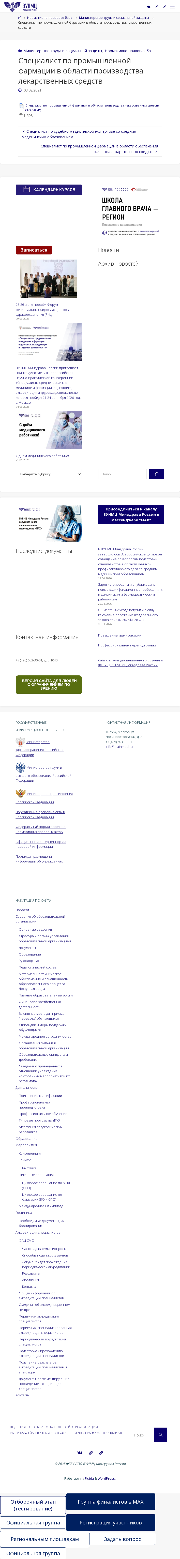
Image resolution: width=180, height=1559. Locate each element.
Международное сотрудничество (45, 1036)
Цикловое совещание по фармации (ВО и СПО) (42, 1197)
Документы (27, 947)
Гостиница (24, 1212)
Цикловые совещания (36, 1174)
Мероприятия (26, 1145)
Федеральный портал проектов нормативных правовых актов (41, 829)
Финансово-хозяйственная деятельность (40, 1004)
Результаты (31, 1273)
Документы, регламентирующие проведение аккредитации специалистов (44, 1383)
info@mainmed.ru (119, 746)
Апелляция (30, 1280)
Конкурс (25, 1160)
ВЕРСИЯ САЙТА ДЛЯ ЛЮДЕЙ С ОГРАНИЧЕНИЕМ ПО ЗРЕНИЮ (49, 684)
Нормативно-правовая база (49, 17)
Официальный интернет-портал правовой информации (41, 844)
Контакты (29, 1286)
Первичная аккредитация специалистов (39, 1318)
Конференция (30, 1153)
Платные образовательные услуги (46, 995)
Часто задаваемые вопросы (44, 1248)
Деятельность (26, 1087)
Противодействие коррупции (37, 1432)
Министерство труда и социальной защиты (114, 17)
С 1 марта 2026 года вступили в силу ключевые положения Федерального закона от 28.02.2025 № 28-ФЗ (128, 615)
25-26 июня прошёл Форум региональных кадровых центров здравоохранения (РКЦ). (42, 309)
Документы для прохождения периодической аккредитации (46, 1264)
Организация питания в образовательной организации (44, 1045)
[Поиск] (156, 474)
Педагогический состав (38, 967)
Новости (22, 909)
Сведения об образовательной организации (52, 1427)
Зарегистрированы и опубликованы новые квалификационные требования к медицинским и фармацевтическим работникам (130, 591)
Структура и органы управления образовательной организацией (45, 938)
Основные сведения (35, 929)
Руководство (29, 960)
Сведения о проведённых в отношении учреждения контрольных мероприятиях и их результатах (44, 1073)
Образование (30, 954)
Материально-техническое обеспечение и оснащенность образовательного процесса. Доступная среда (43, 981)
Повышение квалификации (119, 635)
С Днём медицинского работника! (42, 455)
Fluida (89, 1478)
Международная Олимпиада (41, 1206)
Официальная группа (33, 1522)
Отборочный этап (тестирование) (33, 1504)
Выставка (29, 1168)
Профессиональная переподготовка (127, 645)
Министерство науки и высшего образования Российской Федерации (43, 774)
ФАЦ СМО (26, 1240)
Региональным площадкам (45, 1538)
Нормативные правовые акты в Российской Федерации (40, 814)
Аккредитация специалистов (38, 1232)
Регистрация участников (111, 1522)
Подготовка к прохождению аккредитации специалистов (41, 1353)
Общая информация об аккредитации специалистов (41, 1295)
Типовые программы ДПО (39, 1120)
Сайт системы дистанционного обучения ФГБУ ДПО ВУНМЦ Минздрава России (130, 662)
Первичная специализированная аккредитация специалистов (45, 1330)
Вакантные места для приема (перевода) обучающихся (41, 1016)
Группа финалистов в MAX (111, 1501)
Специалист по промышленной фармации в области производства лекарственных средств (92, 105)
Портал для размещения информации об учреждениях (39, 859)
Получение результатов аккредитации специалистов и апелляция (43, 1367)
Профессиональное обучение (43, 1113)
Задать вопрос (122, 1538)
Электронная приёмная (98, 1432)
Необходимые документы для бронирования (42, 1223)
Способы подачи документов (45, 1255)
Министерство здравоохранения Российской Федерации (40, 748)
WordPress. (107, 1478)
